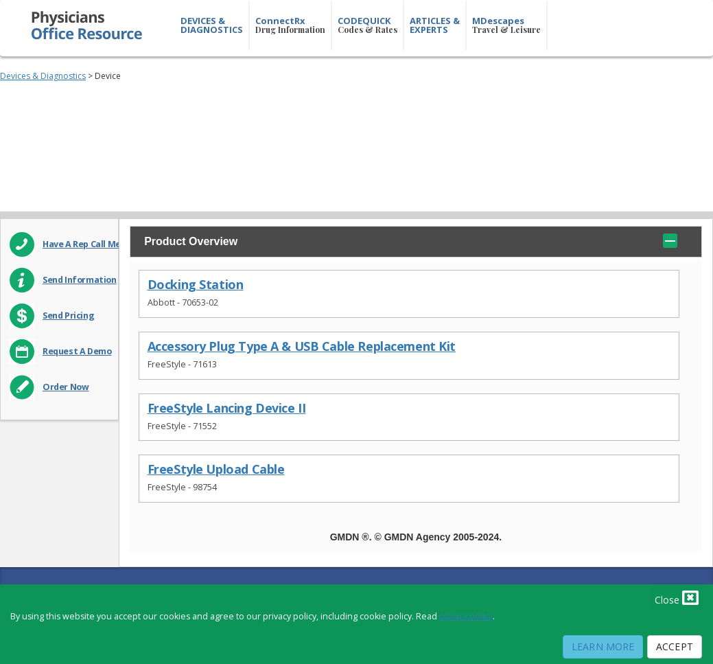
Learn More (603, 646)
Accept (674, 646)
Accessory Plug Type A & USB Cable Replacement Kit (302, 346)
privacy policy (466, 616)
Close (677, 597)
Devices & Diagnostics (43, 76)
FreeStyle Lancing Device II (227, 408)
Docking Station (196, 284)
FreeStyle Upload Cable (216, 469)
